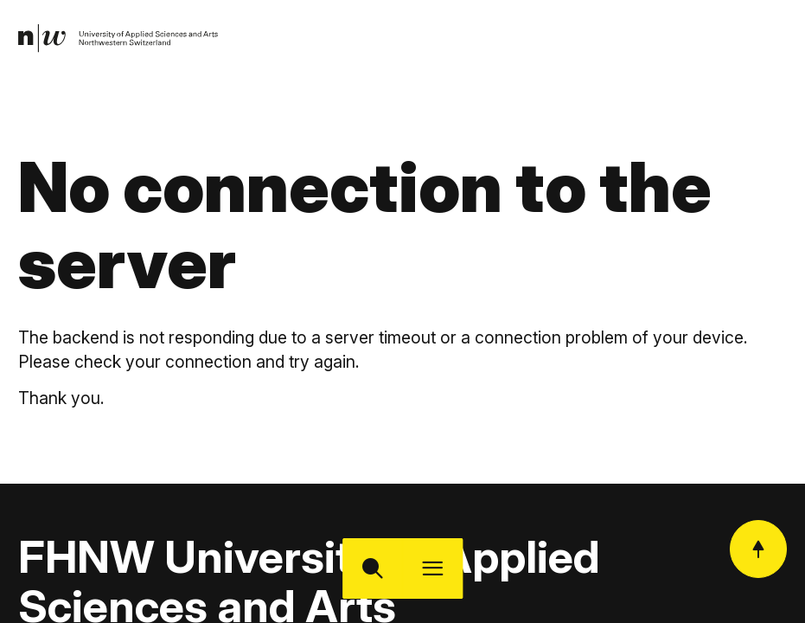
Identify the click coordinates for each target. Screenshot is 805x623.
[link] (118, 38)
